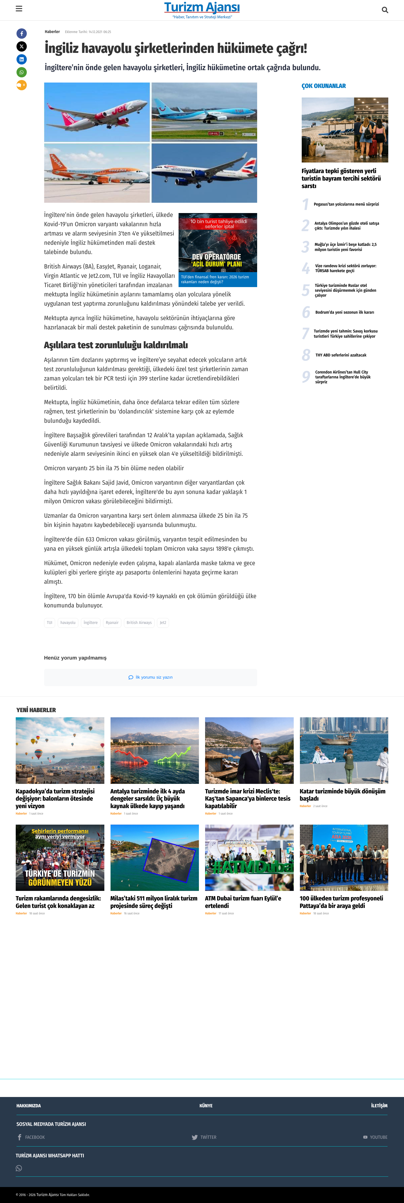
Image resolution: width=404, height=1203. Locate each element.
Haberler (52, 31)
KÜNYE (206, 1106)
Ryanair (112, 622)
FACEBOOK (30, 1137)
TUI (49, 622)
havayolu (68, 622)
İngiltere (91, 622)
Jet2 (163, 622)
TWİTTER (204, 1137)
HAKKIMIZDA (28, 1106)
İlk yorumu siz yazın (151, 677)
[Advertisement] (345, 428)
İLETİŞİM (379, 1106)
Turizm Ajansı (48, 1194)
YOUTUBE (375, 1137)
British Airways (139, 622)
